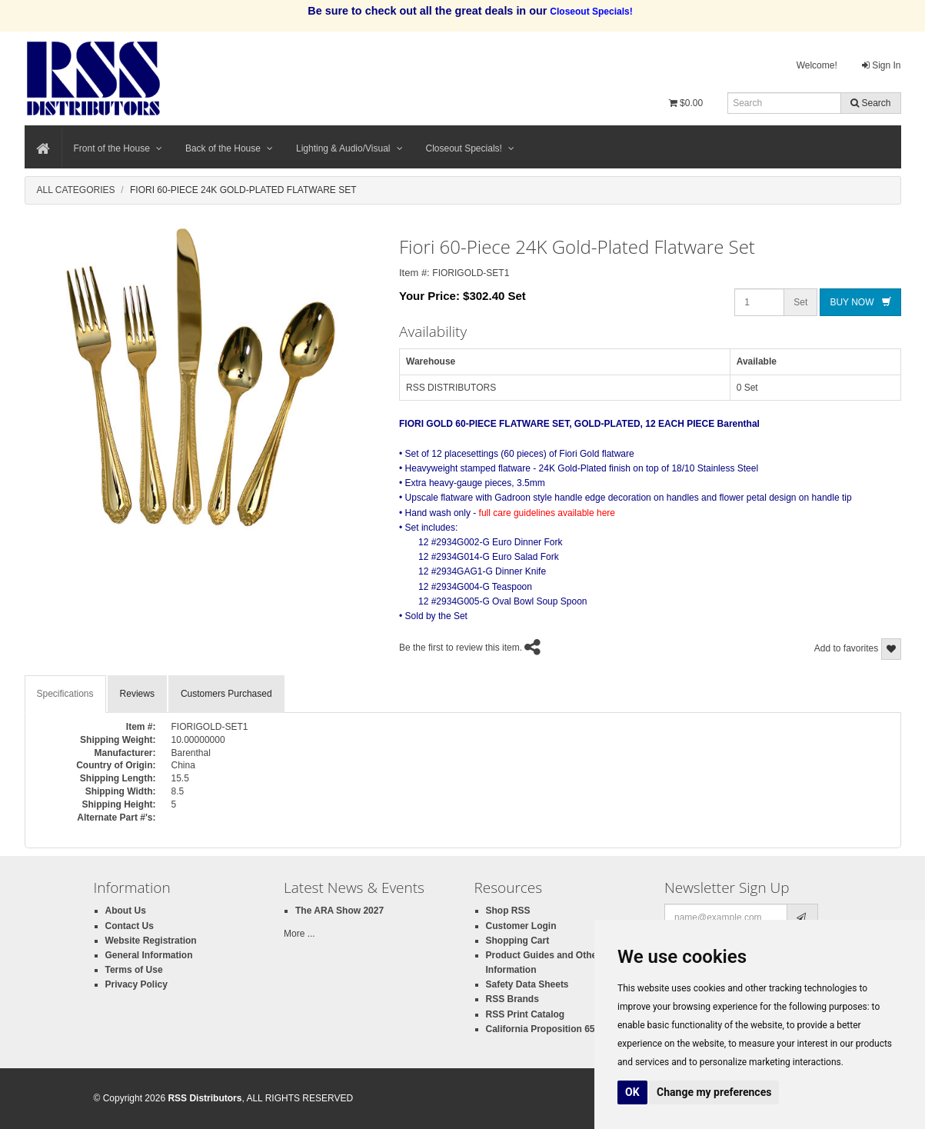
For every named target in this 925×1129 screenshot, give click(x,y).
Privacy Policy (136, 984)
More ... (299, 933)
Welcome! (817, 65)
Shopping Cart (518, 940)
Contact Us (129, 926)
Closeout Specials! (470, 148)
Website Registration (151, 940)
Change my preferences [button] (714, 1092)
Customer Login (521, 926)
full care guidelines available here (547, 513)
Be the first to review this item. (460, 648)
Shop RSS (508, 910)
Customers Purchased (226, 693)
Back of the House (229, 148)
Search (870, 103)
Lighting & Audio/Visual (349, 148)
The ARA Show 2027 (339, 910)
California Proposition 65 (540, 1029)
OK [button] (632, 1092)
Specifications (65, 693)
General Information (149, 955)
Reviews (137, 693)
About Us (125, 910)
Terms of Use (134, 969)
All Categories (76, 190)
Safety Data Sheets (527, 984)
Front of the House (118, 148)
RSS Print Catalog (525, 1014)
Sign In (881, 65)
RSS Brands (512, 999)
